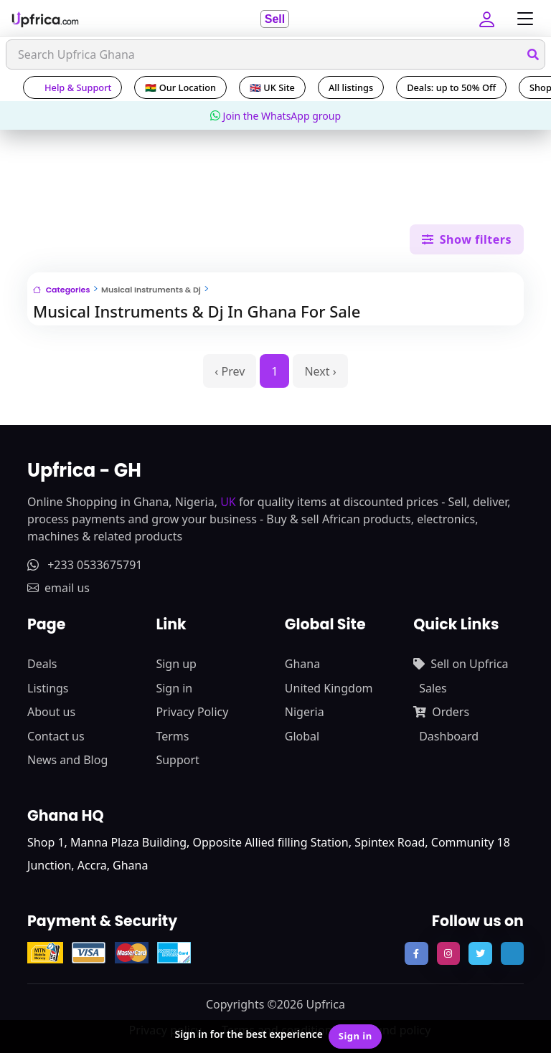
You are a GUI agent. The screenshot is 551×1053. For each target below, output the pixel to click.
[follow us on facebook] (416, 953)
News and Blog (67, 760)
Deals (42, 664)
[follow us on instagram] (448, 953)
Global (302, 736)
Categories (61, 289)
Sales (433, 688)
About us (51, 712)
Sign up (176, 664)
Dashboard (449, 736)
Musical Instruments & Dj (151, 289)
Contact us (56, 736)
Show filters (467, 239)
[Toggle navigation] (521, 19)
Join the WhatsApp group (275, 116)
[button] (488, 18)
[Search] (275, 54)
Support (177, 760)
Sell (275, 19)
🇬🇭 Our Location (180, 87)
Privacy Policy (192, 712)
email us (58, 588)
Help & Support (72, 87)
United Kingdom (329, 688)
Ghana (302, 664)
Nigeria (304, 712)
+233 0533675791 (84, 565)
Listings (47, 688)
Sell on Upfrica (460, 664)
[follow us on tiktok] (512, 953)
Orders (441, 712)
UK (228, 502)
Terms (172, 736)
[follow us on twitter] (479, 953)
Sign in (174, 688)
